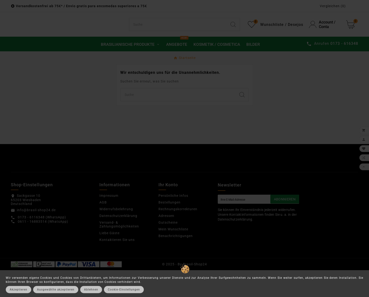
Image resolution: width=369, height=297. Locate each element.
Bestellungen (169, 229)
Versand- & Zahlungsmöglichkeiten (119, 251)
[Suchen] (177, 38)
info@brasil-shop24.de (36, 237)
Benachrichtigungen (175, 262)
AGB (103, 229)
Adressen (166, 242)
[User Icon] (324, 37)
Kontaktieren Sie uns (117, 266)
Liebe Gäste (109, 260)
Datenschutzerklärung (118, 242)
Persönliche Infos (173, 222)
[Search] (233, 38)
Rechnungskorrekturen (177, 236)
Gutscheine (168, 249)
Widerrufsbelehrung (116, 236)
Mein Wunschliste (173, 256)
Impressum (108, 222)
